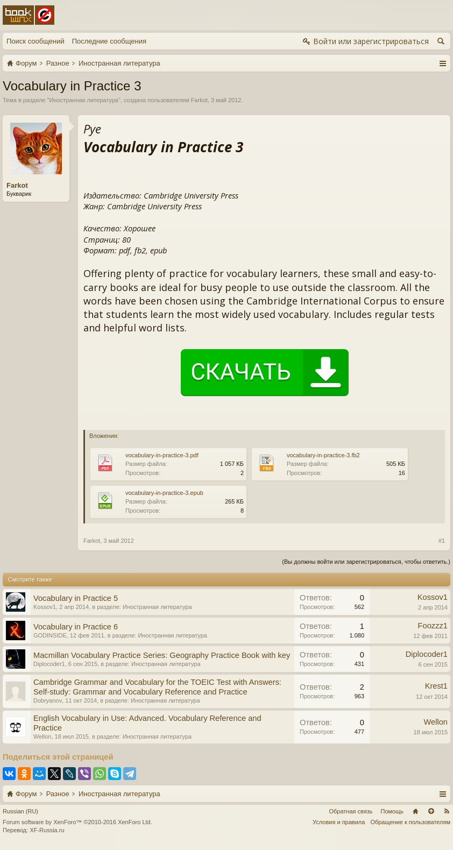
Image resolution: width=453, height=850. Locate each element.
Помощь (392, 811)
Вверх (431, 811)
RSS (446, 811)
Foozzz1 (433, 625)
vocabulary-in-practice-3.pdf (162, 455)
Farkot (199, 100)
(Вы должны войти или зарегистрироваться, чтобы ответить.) (366, 561)
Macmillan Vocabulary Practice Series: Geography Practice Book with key (161, 655)
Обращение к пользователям (410, 822)
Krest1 (436, 686)
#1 (441, 540)
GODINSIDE (50, 635)
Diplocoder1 (49, 664)
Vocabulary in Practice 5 (75, 598)
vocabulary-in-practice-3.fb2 (323, 455)
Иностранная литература (83, 100)
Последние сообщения (109, 41)
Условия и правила (339, 822)
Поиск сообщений (35, 41)
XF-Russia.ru (47, 830)
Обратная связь (350, 811)
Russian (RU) (20, 811)
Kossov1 (44, 607)
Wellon (42, 736)
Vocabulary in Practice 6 (75, 626)
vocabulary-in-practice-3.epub (164, 493)
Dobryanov (47, 700)
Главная (415, 811)
